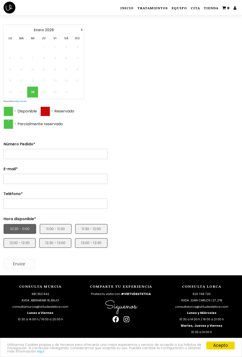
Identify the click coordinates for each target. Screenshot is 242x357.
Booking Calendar (19, 101)
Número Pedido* (19, 144)
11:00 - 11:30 (55, 228)
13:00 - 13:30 (91, 242)
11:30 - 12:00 (91, 228)
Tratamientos (152, 8)
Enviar (19, 264)
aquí (149, 351)
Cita (195, 8)
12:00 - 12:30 (20, 242)
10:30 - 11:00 (20, 228)
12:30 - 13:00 (55, 242)
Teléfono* (13, 193)
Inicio (127, 8)
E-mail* (11, 169)
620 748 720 (202, 294)
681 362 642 (40, 294)
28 (33, 92)
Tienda (211, 8)
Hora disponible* (20, 219)
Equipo (179, 8)
